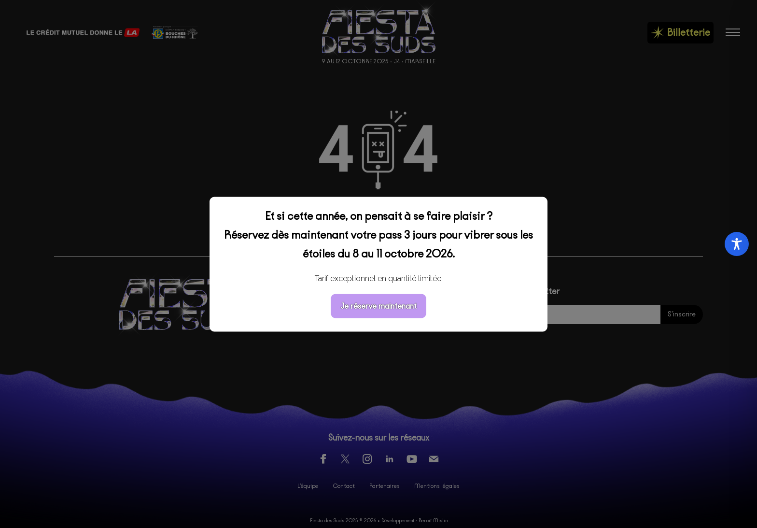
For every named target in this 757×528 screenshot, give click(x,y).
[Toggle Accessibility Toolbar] (737, 244)
